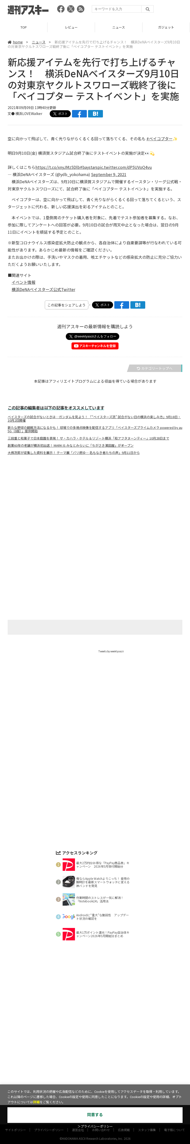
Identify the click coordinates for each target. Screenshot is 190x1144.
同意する (95, 1114)
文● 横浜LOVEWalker (25, 113)
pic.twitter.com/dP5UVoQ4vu (124, 167)
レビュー (71, 27)
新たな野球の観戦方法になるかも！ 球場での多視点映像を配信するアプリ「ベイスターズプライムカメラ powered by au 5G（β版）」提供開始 (95, 429)
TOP (24, 27)
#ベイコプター (159, 139)
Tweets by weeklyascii (111, 651)
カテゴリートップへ (154, 368)
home (15, 41)
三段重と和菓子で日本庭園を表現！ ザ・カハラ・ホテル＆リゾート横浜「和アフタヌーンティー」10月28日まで (88, 438)
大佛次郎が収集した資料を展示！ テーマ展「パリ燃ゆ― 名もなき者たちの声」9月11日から (74, 452)
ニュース (118, 27)
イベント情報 (23, 282)
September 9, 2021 (108, 174)
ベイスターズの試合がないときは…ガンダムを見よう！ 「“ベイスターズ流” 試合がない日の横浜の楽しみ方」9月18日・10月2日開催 (94, 418)
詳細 (36, 1102)
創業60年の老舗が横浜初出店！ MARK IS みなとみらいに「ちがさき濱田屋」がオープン (71, 445)
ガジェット (166, 27)
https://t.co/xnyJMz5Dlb (57, 167)
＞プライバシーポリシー (95, 1126)
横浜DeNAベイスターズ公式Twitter (43, 289)
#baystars (88, 167)
